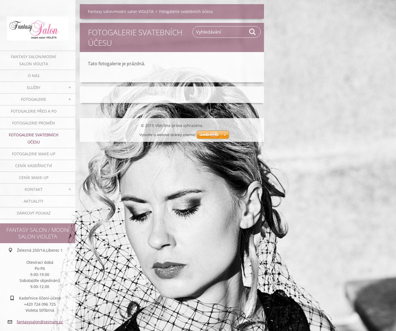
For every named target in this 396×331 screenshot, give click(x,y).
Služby (33, 87)
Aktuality (33, 201)
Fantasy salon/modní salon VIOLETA (33, 60)
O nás (34, 75)
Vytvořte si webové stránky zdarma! (167, 135)
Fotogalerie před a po (34, 111)
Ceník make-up (33, 177)
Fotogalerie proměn (33, 123)
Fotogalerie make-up (33, 153)
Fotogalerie (33, 99)
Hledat (252, 32)
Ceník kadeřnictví (33, 165)
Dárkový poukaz (34, 213)
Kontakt (34, 189)
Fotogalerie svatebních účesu (33, 138)
